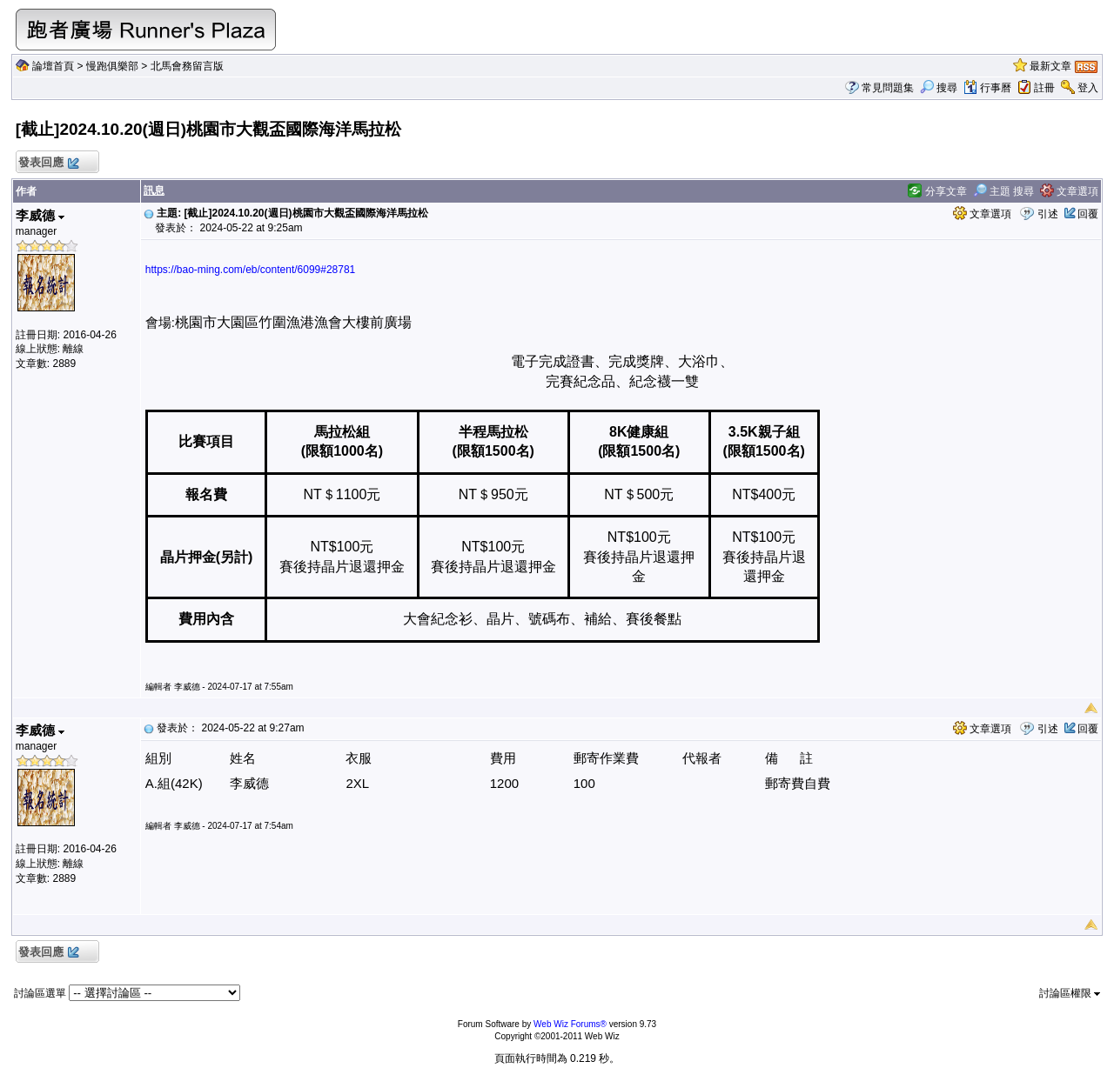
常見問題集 (888, 88)
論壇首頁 (53, 66)
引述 (1047, 214)
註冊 (1044, 88)
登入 (1087, 88)
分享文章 (937, 191)
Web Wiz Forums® (570, 1024)
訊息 (154, 190)
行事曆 (987, 88)
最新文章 (1050, 66)
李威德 (40, 215)
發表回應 (48, 163)
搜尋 (938, 88)
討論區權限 (1069, 993)
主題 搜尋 (1004, 191)
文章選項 (1069, 191)
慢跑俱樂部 (112, 66)
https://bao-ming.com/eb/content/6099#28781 (250, 270)
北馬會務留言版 (187, 66)
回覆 (1087, 214)
